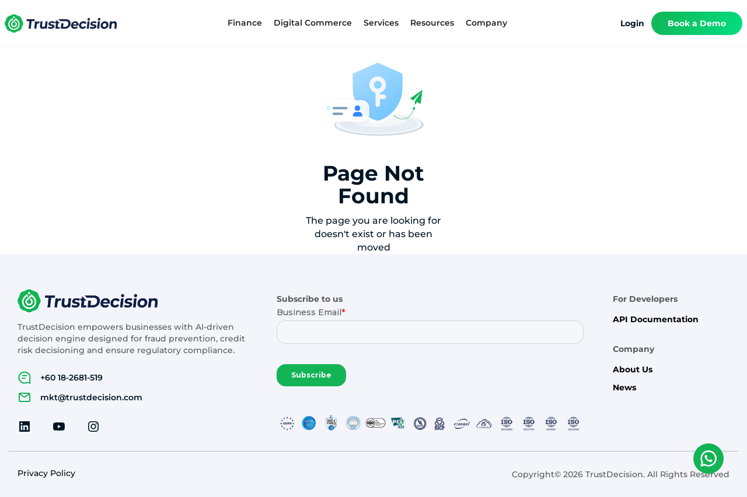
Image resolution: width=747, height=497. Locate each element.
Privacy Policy (46, 473)
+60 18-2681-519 (71, 377)
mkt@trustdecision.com (91, 397)
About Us (632, 369)
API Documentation (656, 319)
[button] (245, 23)
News (624, 387)
